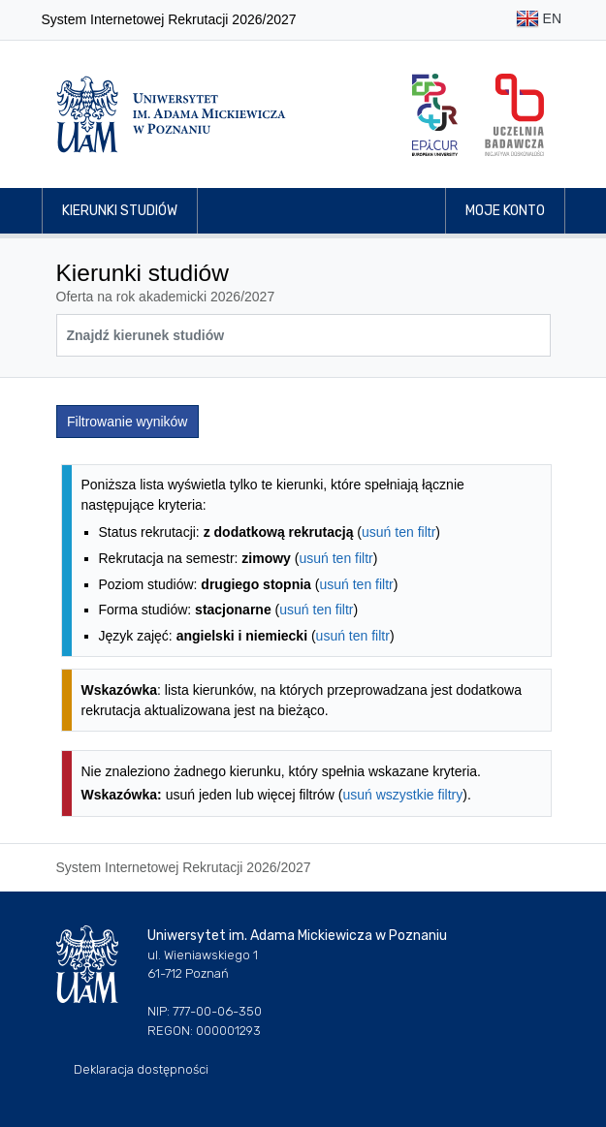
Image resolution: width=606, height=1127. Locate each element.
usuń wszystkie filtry (403, 794)
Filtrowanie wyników (127, 421)
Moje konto (505, 211)
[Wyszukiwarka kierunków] (303, 335)
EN (538, 20)
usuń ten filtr (398, 532)
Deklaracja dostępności (141, 1069)
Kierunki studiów (119, 211)
